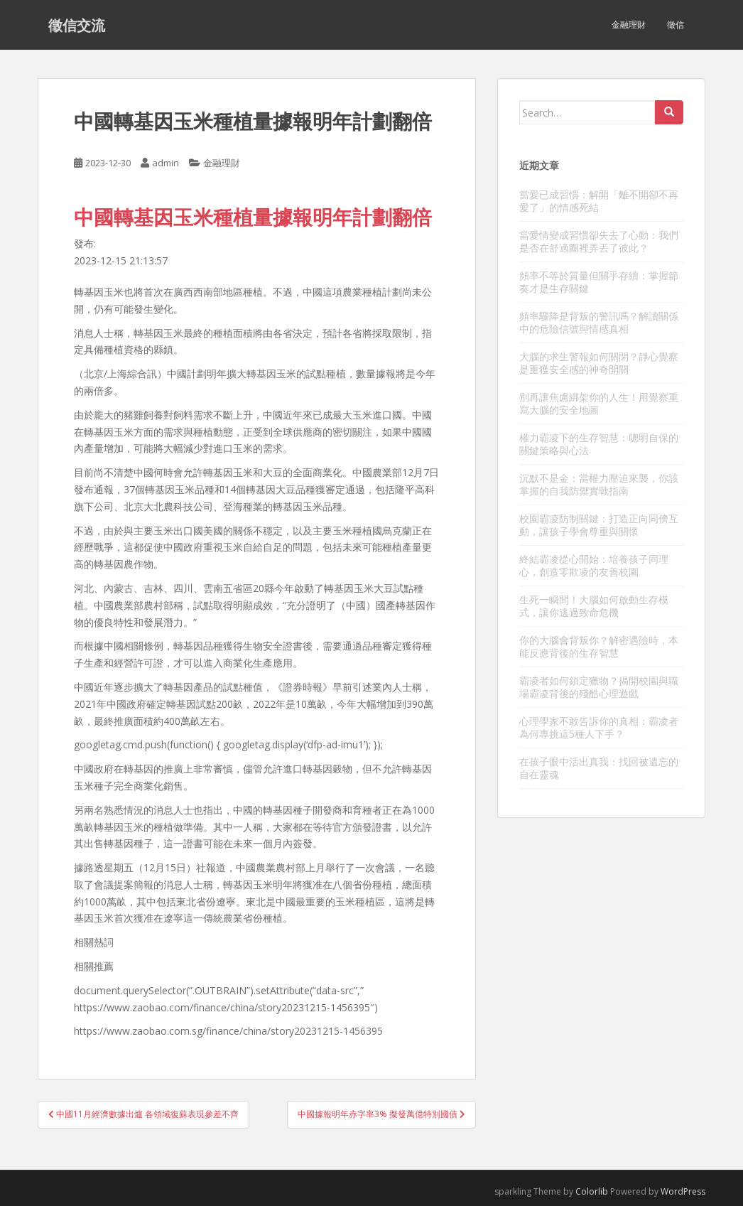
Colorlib (591, 1191)
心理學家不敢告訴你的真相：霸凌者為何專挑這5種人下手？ (598, 727)
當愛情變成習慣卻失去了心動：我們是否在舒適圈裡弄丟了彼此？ (598, 241)
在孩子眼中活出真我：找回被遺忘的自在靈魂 (598, 768)
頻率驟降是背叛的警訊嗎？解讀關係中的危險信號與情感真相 (598, 322)
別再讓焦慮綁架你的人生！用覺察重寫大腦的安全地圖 (598, 403)
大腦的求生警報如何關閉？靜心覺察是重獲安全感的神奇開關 (598, 363)
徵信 (675, 24)
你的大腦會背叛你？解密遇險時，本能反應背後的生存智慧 (598, 646)
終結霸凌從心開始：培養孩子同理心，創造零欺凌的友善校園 (593, 565)
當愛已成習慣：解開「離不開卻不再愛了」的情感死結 (598, 201)
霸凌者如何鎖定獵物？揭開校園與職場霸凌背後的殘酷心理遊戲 (598, 687)
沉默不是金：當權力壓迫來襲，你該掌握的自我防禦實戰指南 (598, 484)
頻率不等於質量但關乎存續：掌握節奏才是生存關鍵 (598, 282)
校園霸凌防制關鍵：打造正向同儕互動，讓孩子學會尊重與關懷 (598, 525)
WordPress (683, 1191)
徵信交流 (76, 25)
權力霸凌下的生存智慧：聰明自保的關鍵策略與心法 (598, 444)
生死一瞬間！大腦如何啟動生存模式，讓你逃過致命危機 (593, 606)
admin (165, 162)
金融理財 (629, 24)
